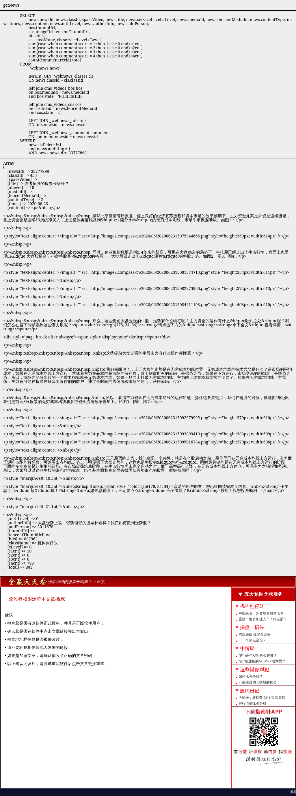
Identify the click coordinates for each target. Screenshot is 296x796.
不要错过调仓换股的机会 (258, 682)
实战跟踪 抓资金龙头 (255, 634)
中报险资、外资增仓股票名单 (261, 613)
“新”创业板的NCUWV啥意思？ (262, 661)
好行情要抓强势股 (252, 703)
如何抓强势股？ (251, 677)
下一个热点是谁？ (252, 640)
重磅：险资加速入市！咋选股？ (263, 619)
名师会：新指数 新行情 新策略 (262, 698)
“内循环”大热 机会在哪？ (258, 655)
